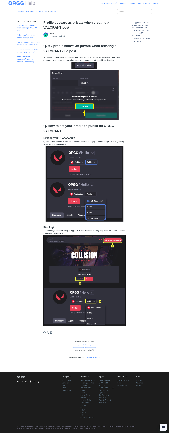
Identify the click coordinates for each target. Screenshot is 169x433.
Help (119, 383)
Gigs (82, 415)
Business (139, 380)
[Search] (134, 11)
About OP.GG (66, 380)
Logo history (66, 390)
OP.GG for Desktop (105, 380)
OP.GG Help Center (23, 11)
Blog (63, 385)
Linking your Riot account (142, 38)
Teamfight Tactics (87, 383)
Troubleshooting (42, 11)
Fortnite (83, 398)
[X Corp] (48, 332)
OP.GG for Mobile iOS (106, 388)
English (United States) (109, 3)
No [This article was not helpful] (90, 346)
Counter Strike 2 (86, 400)
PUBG (83, 390)
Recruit (138, 385)
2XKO (83, 393)
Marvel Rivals (85, 395)
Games (83, 405)
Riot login (137, 41)
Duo (32, 11)
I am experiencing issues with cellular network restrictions (28, 43)
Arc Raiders (85, 402)
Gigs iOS (102, 393)
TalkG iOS (102, 398)
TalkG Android (104, 395)
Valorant (84, 385)
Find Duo (53, 11)
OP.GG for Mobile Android (105, 384)
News (64, 388)
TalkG (83, 410)
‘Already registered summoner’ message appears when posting (25, 59)
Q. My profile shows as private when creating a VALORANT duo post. (141, 25)
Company (65, 383)
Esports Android (105, 400)
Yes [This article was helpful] (78, 346)
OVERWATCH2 (86, 388)
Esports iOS (103, 402)
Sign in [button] (155, 3)
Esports (83, 412)
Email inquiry (122, 385)
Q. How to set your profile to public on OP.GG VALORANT (141, 33)
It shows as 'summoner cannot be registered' (26, 36)
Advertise (139, 383)
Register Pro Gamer (127, 3)
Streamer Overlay (87, 417)
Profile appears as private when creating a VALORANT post (27, 28)
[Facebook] (44, 332)
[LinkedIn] (51, 332)
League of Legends (88, 380)
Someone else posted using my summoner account (27, 50)
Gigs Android (103, 390)
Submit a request (144, 3)
